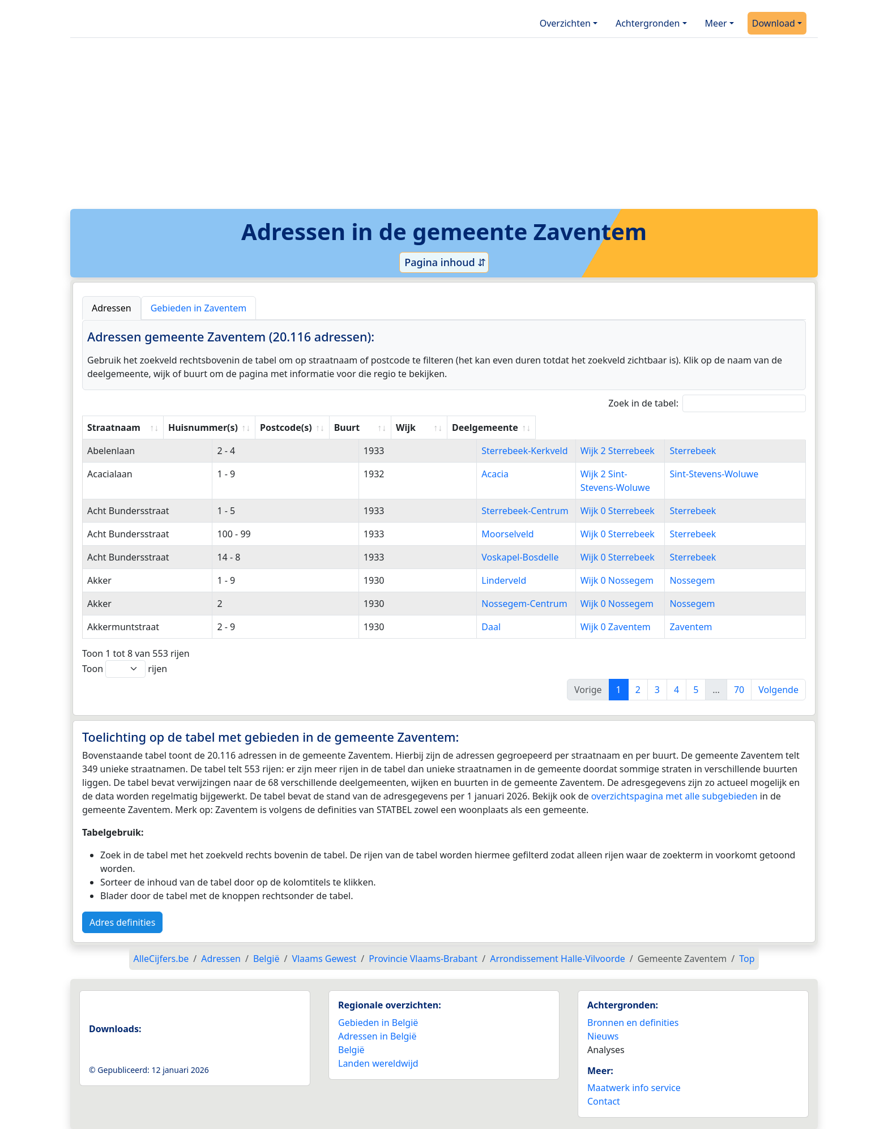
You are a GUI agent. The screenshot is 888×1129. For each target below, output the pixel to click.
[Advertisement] (444, 127)
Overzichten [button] (565, 23)
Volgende (778, 689)
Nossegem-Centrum (442, 603)
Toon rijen (124, 669)
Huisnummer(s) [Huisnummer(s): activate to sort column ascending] (267, 427)
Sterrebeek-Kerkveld (442, 450)
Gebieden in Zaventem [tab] (199, 308)
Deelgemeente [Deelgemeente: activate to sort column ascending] (744, 427)
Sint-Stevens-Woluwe (756, 474)
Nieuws (602, 1036)
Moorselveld (425, 534)
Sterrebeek (735, 450)
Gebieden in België (378, 1022)
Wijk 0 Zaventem (622, 627)
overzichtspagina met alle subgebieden (674, 796)
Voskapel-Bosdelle (437, 557)
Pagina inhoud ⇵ (444, 262)
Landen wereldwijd (378, 1063)
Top (746, 958)
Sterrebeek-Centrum (442, 510)
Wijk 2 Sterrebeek (624, 450)
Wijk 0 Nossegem (623, 580)
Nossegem (734, 580)
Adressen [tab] (111, 308)
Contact (603, 1101)
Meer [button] (716, 23)
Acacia (412, 474)
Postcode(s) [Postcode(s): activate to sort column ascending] (351, 427)
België (351, 1050)
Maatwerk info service (634, 1087)
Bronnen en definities (632, 1022)
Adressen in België (377, 1036)
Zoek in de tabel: (707, 403)
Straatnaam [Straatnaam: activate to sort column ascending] (113, 427)
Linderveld (421, 580)
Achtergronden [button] (648, 23)
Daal (409, 627)
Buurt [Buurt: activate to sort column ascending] (412, 427)
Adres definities (122, 922)
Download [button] (773, 23)
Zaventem (733, 627)
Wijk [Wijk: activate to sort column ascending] (597, 427)
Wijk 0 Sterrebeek (624, 510)
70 (739, 689)
